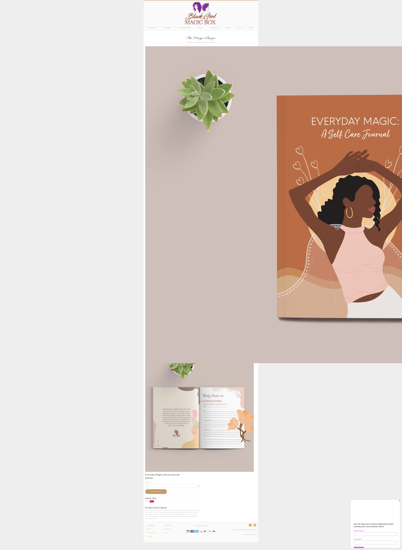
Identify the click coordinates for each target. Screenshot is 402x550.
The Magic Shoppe (184, 27)
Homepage (152, 27)
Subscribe (167, 27)
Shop (149, 529)
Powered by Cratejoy (249, 534)
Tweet (147, 501)
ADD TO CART (156, 491)
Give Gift (168, 525)
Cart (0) (228, 27)
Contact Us (214, 27)
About (200, 27)
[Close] (399, 500)
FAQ (240, 27)
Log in (251, 27)
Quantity (148, 482)
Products (189, 42)
